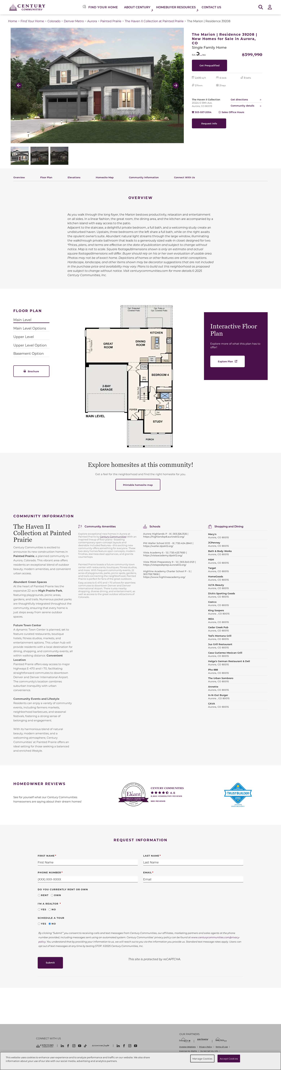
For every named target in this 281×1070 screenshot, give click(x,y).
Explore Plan (225, 361)
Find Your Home (32, 21)
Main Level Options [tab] (29, 328)
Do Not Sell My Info (209, 1051)
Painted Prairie (110, 21)
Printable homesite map (138, 484)
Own (57, 895)
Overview (19, 177)
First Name (46, 855)
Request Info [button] (209, 123)
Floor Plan (46, 177)
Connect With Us (184, 177)
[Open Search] (260, 7)
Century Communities (113, 536)
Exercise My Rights (188, 1051)
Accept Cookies (229, 1058)
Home (12, 21)
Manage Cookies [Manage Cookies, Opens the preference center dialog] (202, 1058)
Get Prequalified (209, 65)
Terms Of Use (222, 1046)
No (54, 909)
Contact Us (211, 7)
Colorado (53, 21)
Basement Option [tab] (28, 353)
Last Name (151, 855)
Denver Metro (74, 21)
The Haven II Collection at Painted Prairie (154, 21)
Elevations (74, 177)
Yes (43, 909)
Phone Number (49, 872)
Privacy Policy (205, 1046)
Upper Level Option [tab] (30, 345)
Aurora (92, 21)
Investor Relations (187, 1046)
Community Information (144, 177)
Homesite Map (105, 177)
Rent (45, 895)
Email (147, 872)
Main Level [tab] (22, 319)
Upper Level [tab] (23, 336)
